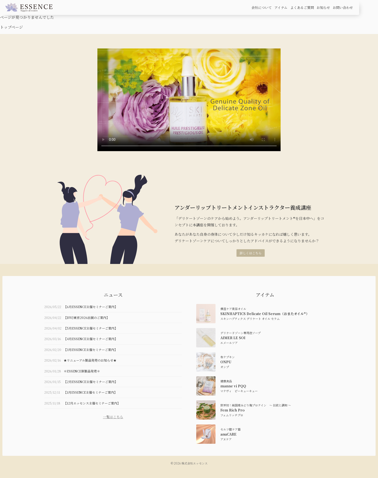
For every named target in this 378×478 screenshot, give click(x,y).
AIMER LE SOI (232, 337)
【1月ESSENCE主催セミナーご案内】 (90, 392)
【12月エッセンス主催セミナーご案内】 (92, 403)
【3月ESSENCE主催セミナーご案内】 (90, 349)
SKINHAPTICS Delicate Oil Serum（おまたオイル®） (264, 313)
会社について (261, 7)
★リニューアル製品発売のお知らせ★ (90, 360)
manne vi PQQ (233, 386)
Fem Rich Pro (232, 410)
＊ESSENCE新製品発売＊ (82, 371)
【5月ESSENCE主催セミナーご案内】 (91, 328)
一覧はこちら (113, 416)
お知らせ (323, 7)
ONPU (225, 361)
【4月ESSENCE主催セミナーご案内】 (91, 339)
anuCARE (228, 434)
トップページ (11, 27)
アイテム (280, 7)
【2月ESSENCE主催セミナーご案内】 (91, 381)
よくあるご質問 (302, 7)
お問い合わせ (343, 7)
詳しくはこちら (251, 253)
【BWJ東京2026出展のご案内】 (86, 317)
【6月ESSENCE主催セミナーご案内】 (91, 306)
